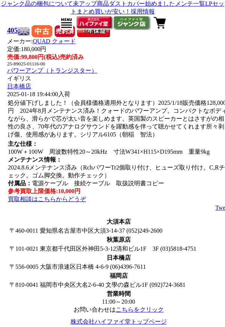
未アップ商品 (91, 3)
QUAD (54, 41)
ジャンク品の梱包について (37, 3)
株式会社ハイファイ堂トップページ (119, 321)
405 (12, 30)
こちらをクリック (140, 309)
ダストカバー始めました (142, 3)
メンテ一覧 (190, 3)
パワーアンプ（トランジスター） (52, 70)
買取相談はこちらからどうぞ (47, 199)
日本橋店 (19, 86)
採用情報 (143, 11)
